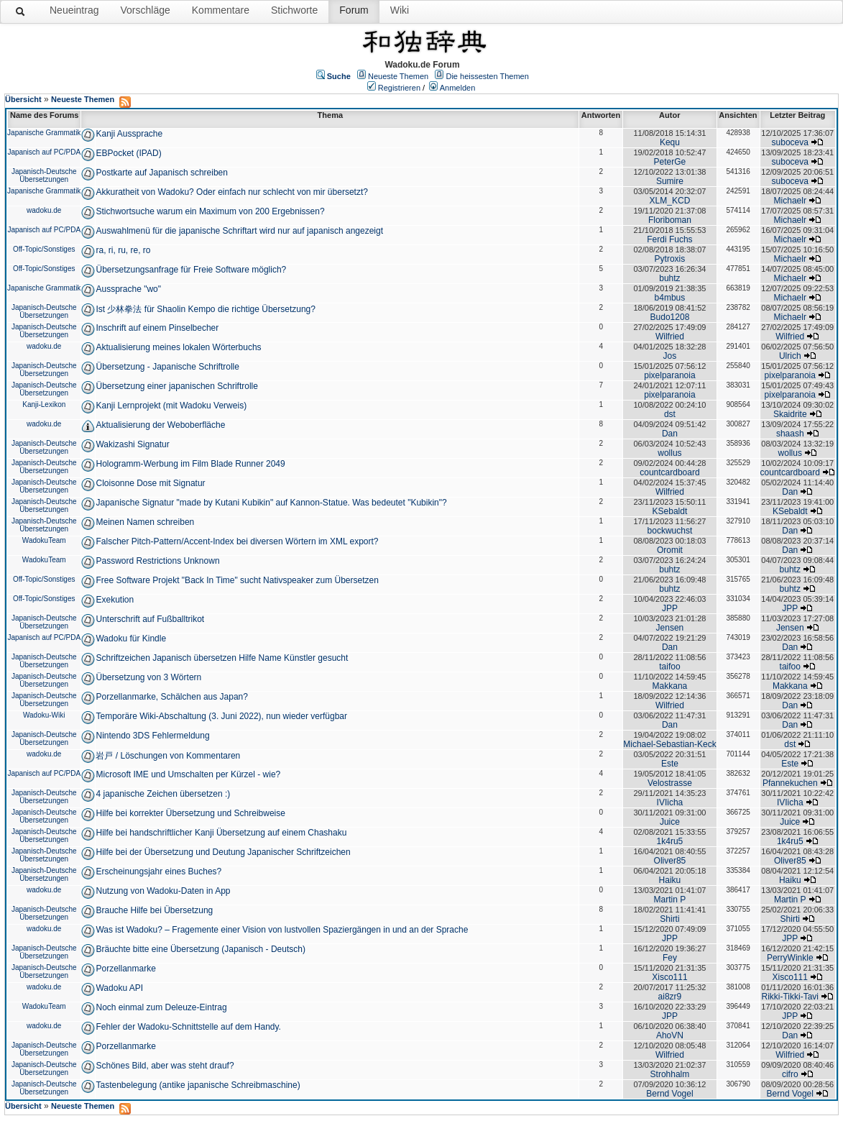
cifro (790, 1074)
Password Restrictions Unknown (157, 561)
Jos (670, 356)
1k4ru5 (670, 841)
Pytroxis (670, 259)
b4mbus (670, 298)
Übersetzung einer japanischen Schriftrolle (176, 386)
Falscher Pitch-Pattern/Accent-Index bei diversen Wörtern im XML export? (237, 541)
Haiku (670, 880)
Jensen (670, 628)
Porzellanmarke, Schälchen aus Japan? (171, 697)
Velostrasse (670, 783)
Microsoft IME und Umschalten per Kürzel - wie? (188, 774)
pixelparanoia (669, 375)
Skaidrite (790, 414)
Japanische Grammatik (43, 133)
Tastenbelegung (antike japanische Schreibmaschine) (198, 1085)
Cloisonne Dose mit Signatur (150, 483)
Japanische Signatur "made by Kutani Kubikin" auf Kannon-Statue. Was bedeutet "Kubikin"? (271, 503)
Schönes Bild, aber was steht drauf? (165, 1066)
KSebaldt (670, 511)
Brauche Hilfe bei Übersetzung (154, 910)
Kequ (670, 142)
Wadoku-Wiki (44, 715)
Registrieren (399, 87)
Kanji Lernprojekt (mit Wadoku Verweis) (171, 406)
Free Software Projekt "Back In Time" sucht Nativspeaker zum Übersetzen (237, 580)
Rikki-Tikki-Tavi (790, 997)
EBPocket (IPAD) (128, 153)
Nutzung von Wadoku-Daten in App (163, 891)
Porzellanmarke (125, 969)
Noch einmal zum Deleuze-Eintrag (161, 1007)
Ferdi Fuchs (669, 239)
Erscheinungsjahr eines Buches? (158, 871)
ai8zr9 (670, 997)
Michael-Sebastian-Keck (669, 744)
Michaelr (790, 201)
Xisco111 (669, 977)
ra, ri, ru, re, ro (123, 250)
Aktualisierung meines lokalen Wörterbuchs (178, 347)
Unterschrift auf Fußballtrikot (150, 619)
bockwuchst (670, 531)
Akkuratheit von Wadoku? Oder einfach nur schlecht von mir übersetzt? (231, 192)
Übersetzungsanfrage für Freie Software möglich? (191, 270)
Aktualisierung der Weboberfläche (160, 425)
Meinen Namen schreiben (145, 522)
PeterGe (670, 162)
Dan (670, 434)
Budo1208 (670, 317)
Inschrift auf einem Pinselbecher (157, 328)
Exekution (115, 600)
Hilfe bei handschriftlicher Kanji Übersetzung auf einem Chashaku (221, 833)
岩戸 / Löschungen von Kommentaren (168, 756)
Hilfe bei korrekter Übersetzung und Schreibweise (190, 813)
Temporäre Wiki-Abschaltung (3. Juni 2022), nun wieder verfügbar (221, 716)
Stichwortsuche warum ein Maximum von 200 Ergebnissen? (210, 211)
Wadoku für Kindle (131, 638)
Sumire (669, 181)
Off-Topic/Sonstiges (44, 249)
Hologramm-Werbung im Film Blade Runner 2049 (190, 464)
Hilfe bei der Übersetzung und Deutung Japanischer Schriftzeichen (223, 852)
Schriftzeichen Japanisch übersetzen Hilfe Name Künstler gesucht (222, 658)
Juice (670, 822)
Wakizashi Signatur (132, 444)
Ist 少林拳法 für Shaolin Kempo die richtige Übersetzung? (205, 309)
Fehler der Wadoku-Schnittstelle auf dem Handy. (188, 1027)
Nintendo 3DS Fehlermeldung (152, 736)
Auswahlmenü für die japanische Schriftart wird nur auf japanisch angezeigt (239, 231)
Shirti (669, 919)
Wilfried (669, 336)
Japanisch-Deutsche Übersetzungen (44, 175)
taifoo (669, 667)
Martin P (670, 899)
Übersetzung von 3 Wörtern (148, 677)
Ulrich (790, 356)
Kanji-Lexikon (43, 404)
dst (670, 414)
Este (669, 764)
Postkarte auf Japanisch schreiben (161, 173)
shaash (790, 434)
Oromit (670, 550)
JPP (670, 608)
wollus (669, 453)
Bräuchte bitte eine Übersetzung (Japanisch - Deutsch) (200, 949)
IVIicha (670, 802)
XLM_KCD (670, 201)
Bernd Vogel (669, 1094)
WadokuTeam (44, 540)
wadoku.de (44, 210)
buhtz (669, 278)
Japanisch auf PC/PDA (43, 152)
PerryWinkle (790, 958)
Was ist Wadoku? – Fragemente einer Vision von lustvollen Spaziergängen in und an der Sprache (282, 930)
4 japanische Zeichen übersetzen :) (163, 794)
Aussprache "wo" (128, 289)
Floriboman (669, 220)
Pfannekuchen (790, 783)
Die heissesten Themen (487, 76)
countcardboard (669, 472)
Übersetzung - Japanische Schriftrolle (167, 367)
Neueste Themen (398, 76)
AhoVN (669, 1035)
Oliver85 (670, 861)
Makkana (670, 686)
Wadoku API (119, 988)
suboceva (790, 142)
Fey (670, 958)
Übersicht (23, 99)
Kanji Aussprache (129, 134)
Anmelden (458, 87)
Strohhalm (670, 1074)
